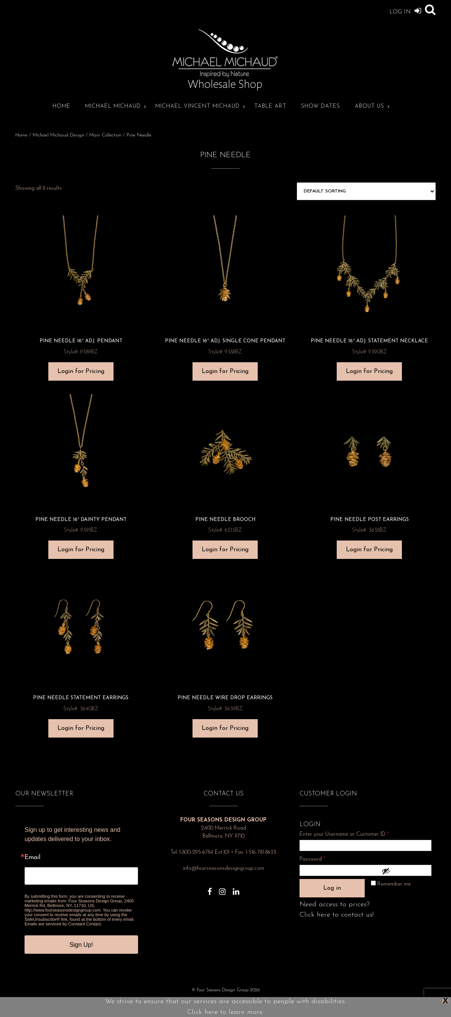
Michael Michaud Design (58, 135)
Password (323, 858)
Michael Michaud (113, 106)
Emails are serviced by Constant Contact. (63, 924)
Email (32, 857)
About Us (369, 106)
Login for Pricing (81, 371)
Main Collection (105, 135)
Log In (405, 10)
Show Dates (320, 106)
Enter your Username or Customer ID (344, 834)
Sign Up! (81, 944)
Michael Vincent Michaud (197, 106)
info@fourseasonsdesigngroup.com (223, 868)
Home (62, 106)
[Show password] (405, 871)
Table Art (270, 106)
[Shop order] (366, 191)
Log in (332, 888)
